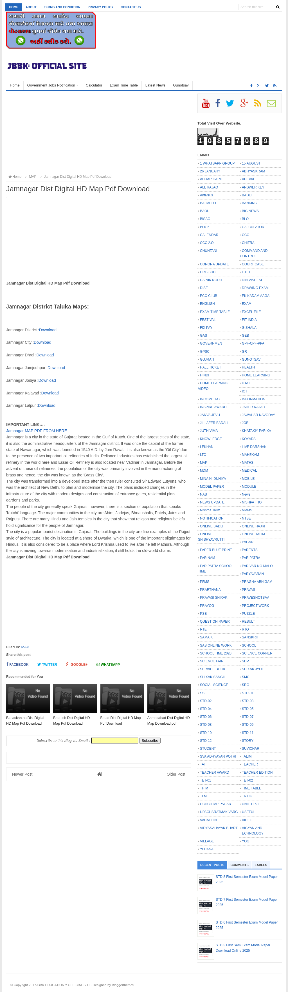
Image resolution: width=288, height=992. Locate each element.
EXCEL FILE (251, 312)
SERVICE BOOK (212, 669)
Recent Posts (212, 865)
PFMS (204, 582)
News (246, 494)
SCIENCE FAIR (211, 661)
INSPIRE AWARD (213, 407)
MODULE (249, 487)
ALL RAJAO (209, 187)
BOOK (205, 227)
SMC (245, 677)
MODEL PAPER (212, 487)
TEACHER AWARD (214, 772)
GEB (245, 336)
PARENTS (250, 550)
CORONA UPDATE (214, 264)
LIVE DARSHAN (254, 447)
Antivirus (206, 195)
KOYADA (249, 439)
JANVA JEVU (210, 415)
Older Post (176, 774)
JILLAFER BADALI (214, 423)
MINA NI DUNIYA (213, 479)
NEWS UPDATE (212, 502)
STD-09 (247, 725)
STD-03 (247, 701)
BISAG (205, 219)
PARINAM (207, 558)
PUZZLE (248, 614)
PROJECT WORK (255, 606)
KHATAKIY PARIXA (256, 431)
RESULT (248, 621)
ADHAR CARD (211, 179)
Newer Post (22, 774)
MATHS (247, 463)
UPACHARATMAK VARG (219, 812)
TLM (203, 796)
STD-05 (247, 709)
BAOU (205, 211)
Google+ (76, 664)
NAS (203, 494)
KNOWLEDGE (211, 439)
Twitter (47, 664)
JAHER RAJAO (253, 407)
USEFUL (248, 812)
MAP (25, 647)
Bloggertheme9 (123, 985)
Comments (240, 865)
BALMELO (208, 203)
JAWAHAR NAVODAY (258, 415)
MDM (204, 470)
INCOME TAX (210, 399)
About (31, 7)
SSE (203, 693)
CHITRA (248, 243)
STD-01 (247, 693)
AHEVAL (248, 179)
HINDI (204, 375)
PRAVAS (248, 590)
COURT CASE (253, 264)
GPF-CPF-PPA (253, 343)
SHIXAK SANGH (212, 677)
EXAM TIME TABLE (215, 312)
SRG (245, 685)
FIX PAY (206, 328)
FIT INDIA (249, 320)
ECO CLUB (208, 296)
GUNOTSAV (251, 359)
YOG (245, 841)
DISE (204, 288)
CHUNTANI (208, 251)
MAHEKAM (250, 455)
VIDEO (247, 820)
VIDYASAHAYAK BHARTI (219, 828)
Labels (261, 865)
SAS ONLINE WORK (216, 645)
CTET (246, 272)
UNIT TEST (250, 804)
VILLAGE (207, 841)
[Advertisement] (98, 133)
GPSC (205, 352)
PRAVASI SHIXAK (214, 598)
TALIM (246, 756)
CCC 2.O (207, 243)
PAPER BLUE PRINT (216, 550)
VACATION (208, 820)
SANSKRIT (250, 637)
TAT (203, 764)
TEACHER (250, 764)
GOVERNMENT (212, 343)
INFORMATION (253, 399)
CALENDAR (209, 235)
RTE (203, 629)
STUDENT (208, 749)
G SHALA (249, 328)
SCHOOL (249, 645)
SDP (245, 661)
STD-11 (247, 733)
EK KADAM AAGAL (256, 296)
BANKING (249, 203)
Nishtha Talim (210, 510)
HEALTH (248, 367)
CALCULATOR (253, 227)
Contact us (131, 7)
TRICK (247, 796)
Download (48, 330)
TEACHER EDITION (257, 772)
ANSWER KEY (253, 187)
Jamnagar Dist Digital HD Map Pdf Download (75, 177)
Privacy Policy (101, 7)
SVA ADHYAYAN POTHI (218, 756)
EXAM (246, 304)
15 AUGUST (251, 163)
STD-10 (206, 733)
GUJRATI (207, 359)
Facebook (17, 664)
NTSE (246, 518)
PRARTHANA (210, 590)
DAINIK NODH (211, 280)
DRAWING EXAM (255, 288)
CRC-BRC (207, 272)
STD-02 (206, 701)
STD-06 (206, 717)
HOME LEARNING (256, 375)
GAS (203, 336)
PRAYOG (207, 606)
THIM (204, 788)
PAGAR (247, 542)
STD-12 (206, 741)
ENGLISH (207, 304)
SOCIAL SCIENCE (214, 685)
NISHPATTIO (252, 502)
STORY (247, 741)
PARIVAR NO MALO (257, 566)
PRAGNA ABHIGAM (257, 582)
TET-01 (205, 780)
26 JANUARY (210, 171)
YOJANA (206, 849)
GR (244, 352)
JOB (245, 423)
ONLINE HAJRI (253, 526)
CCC (245, 235)
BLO (245, 219)
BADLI (247, 195)
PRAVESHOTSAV (255, 598)
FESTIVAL (208, 320)
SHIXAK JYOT (253, 669)
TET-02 (247, 780)
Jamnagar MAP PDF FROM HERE (36, 431)
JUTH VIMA (209, 431)
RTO (245, 629)
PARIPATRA (251, 558)
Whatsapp (108, 664)
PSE (203, 614)
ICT (244, 391)
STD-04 (206, 709)
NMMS (247, 510)
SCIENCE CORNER (257, 653)
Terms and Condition (62, 7)
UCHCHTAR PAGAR (215, 804)
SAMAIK (206, 637)
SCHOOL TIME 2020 (215, 653)
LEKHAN (206, 447)
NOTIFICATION (212, 518)
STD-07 (247, 717)
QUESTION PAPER (215, 621)
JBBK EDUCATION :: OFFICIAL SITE (63, 985)
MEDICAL (249, 470)
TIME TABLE (251, 788)
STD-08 (206, 725)
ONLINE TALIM (253, 534)
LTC (203, 455)
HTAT (246, 383)
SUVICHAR (250, 749)
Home (13, 7)
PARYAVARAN (253, 574)
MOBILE (248, 479)
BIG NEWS (250, 211)
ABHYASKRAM (253, 171)
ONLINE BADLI (211, 526)
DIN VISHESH (253, 280)
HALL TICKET (210, 367)
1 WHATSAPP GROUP (217, 163)
